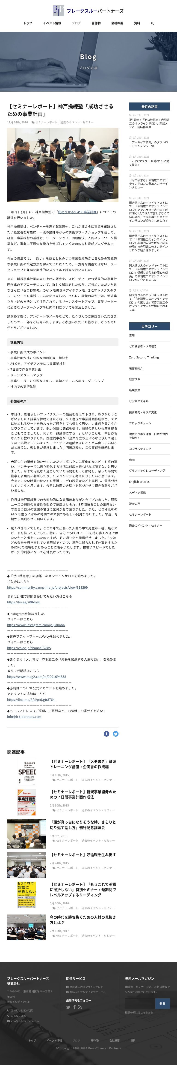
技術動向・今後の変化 (143, 412)
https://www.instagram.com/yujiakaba (36, 625)
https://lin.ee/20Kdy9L (24, 603)
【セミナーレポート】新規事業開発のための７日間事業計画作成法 (83, 794)
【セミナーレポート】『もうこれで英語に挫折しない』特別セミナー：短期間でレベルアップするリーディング (83, 890)
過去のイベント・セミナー (77, 122)
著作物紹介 (136, 368)
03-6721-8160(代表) (22, 1010)
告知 (132, 335)
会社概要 (117, 23)
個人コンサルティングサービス (88, 992)
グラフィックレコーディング (147, 471)
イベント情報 (52, 23)
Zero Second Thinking (144, 357)
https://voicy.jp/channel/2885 (29, 648)
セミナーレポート (46, 122)
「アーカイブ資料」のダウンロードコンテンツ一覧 (148, 144)
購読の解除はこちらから (139, 1012)
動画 (132, 460)
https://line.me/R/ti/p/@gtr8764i (31, 700)
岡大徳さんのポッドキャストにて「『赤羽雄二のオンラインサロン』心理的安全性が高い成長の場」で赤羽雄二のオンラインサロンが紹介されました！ (148, 243)
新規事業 (134, 390)
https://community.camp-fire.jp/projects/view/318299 (47, 588)
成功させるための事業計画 (77, 212)
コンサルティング (140, 449)
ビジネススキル (138, 401)
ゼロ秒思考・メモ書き (143, 346)
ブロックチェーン (140, 423)
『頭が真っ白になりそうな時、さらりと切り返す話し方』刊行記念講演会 (83, 825)
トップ (27, 23)
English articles (139, 482)
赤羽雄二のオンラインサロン (86, 987)
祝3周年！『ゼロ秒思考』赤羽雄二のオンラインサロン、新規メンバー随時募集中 (149, 124)
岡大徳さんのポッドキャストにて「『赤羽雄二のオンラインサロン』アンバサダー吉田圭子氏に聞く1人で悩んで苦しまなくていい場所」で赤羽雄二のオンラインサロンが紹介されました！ (149, 212)
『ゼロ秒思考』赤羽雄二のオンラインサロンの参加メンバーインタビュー (148, 184)
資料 (137, 23)
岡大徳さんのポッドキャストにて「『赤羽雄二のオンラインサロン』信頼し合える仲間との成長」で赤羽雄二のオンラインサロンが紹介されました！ (148, 273)
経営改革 (134, 379)
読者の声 (134, 504)
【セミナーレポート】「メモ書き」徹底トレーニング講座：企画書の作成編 (83, 764)
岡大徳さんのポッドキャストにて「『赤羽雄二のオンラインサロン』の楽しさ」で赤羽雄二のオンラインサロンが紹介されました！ (148, 302)
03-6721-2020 (18, 1016)
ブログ (76, 23)
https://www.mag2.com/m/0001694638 (36, 677)
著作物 (96, 23)
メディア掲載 (137, 493)
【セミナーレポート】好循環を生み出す (83, 855)
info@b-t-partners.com (24, 717)
